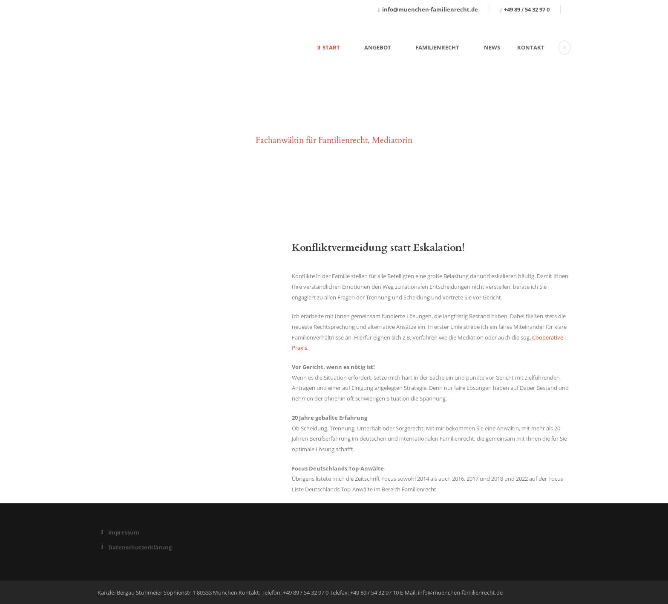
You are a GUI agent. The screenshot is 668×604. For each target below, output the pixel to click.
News (492, 47)
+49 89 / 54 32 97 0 (527, 9)
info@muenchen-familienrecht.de (430, 9)
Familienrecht (437, 47)
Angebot (377, 47)
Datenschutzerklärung (140, 547)
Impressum (123, 532)
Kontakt (530, 47)
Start (331, 47)
